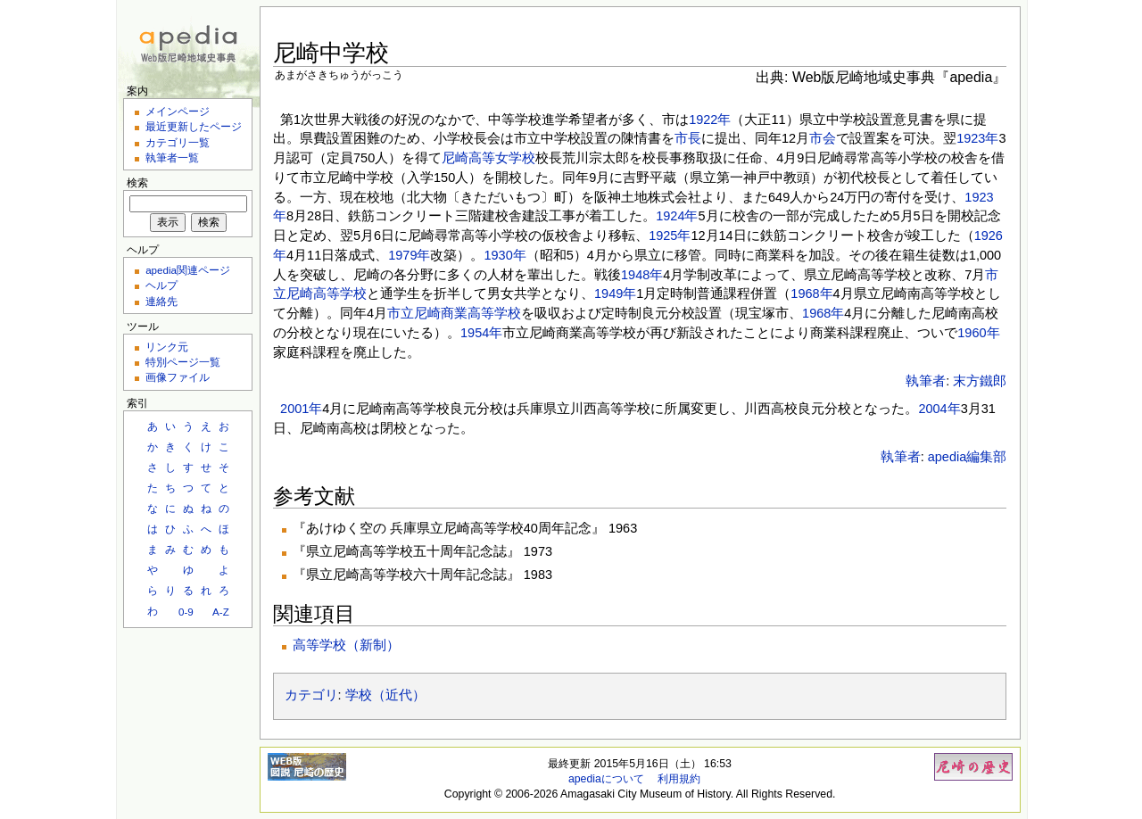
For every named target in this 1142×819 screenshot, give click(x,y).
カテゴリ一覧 (177, 142)
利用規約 (679, 779)
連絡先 (161, 301)
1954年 (481, 333)
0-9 (186, 611)
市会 (822, 138)
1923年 (977, 138)
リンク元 (166, 346)
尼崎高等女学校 (488, 158)
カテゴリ (311, 695)
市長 (687, 138)
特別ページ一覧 (182, 362)
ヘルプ (161, 285)
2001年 (301, 408)
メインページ (177, 111)
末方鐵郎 (979, 381)
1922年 (710, 119)
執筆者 (926, 381)
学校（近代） (385, 695)
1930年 (504, 255)
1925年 (670, 235)
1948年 (642, 275)
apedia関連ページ (187, 270)
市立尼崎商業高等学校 (454, 313)
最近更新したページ (193, 126)
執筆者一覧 (172, 157)
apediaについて (606, 779)
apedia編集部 (967, 457)
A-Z (220, 611)
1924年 (677, 216)
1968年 (811, 293)
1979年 (409, 255)
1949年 (615, 293)
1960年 (978, 333)
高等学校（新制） (346, 645)
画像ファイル (177, 377)
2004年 (939, 408)
